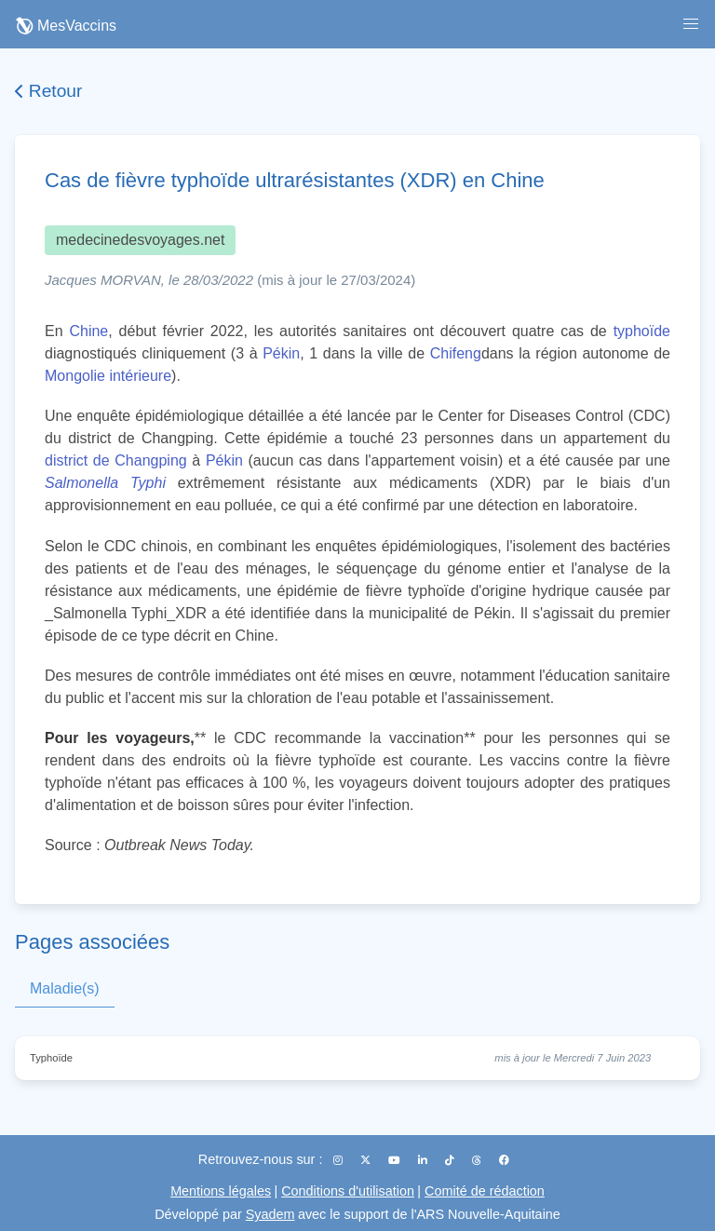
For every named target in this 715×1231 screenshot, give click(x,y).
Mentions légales (220, 1191)
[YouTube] (396, 1160)
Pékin (281, 353)
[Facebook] (504, 1160)
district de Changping (116, 460)
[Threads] (478, 1160)
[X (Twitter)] (367, 1160)
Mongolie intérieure (108, 376)
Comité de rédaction (485, 1191)
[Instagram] (339, 1160)
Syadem (270, 1214)
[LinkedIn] (424, 1160)
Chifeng (455, 353)
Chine (88, 331)
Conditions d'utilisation (347, 1191)
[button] (691, 24)
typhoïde (642, 331)
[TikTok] (451, 1160)
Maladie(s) (65, 988)
